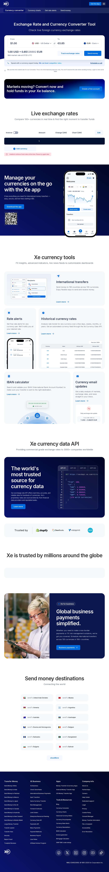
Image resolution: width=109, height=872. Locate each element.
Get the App (95, 4)
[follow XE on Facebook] (58, 852)
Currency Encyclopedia (63, 819)
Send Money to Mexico (11, 797)
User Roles (33, 839)
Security (6, 835)
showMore (54, 758)
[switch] (15, 132)
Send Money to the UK (11, 805)
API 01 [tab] (63, 468)
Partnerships (86, 789)
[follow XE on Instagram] (84, 852)
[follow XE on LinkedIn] (75, 852)
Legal (84, 805)
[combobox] (21, 141)
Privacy (84, 809)
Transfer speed (9, 828)
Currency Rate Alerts (62, 823)
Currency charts (34, 10)
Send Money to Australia (12, 812)
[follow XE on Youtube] (92, 852)
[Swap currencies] (54, 43)
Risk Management (36, 805)
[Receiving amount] (15, 43)
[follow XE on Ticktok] (101, 852)
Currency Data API (36, 820)
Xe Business (34, 786)
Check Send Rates (36, 789)
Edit (98, 133)
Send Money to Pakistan (11, 793)
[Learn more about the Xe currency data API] (18, 506)
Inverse (9, 133)
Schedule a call (96, 63)
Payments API (34, 824)
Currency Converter (62, 808)
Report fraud (8, 839)
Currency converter (14, 10)
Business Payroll (35, 835)
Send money (66, 10)
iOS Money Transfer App (64, 793)
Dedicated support (88, 801)
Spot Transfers (35, 797)
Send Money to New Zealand (13, 816)
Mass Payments (35, 828)
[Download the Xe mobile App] (14, 206)
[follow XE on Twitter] (67, 852)
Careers (84, 793)
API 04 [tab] (93, 468)
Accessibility (86, 828)
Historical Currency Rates (64, 816)
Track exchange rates (70, 53)
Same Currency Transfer (38, 801)
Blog (57, 804)
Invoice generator (61, 835)
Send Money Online (10, 786)
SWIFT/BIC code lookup (63, 842)
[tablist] (78, 468)
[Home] (6, 4)
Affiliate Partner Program (38, 843)
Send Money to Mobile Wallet (13, 820)
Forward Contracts (36, 809)
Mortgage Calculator (62, 838)
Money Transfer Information (91, 820)
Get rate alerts (50, 10)
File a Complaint (87, 824)
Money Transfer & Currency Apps (66, 786)
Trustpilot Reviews (10, 843)
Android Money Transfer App (65, 789)
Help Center (86, 797)
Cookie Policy (86, 812)
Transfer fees (8, 831)
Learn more (62, 302)
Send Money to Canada (11, 809)
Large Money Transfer (11, 824)
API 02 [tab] (73, 468)
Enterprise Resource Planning (39, 816)
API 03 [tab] (83, 468)
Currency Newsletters (63, 827)
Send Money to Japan (11, 801)
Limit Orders (34, 812)
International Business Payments (40, 793)
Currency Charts (61, 812)
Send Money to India (10, 789)
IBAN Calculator (61, 831)
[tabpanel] (78, 490)
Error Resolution (87, 831)
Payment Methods (36, 831)
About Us (85, 786)
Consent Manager (87, 816)
